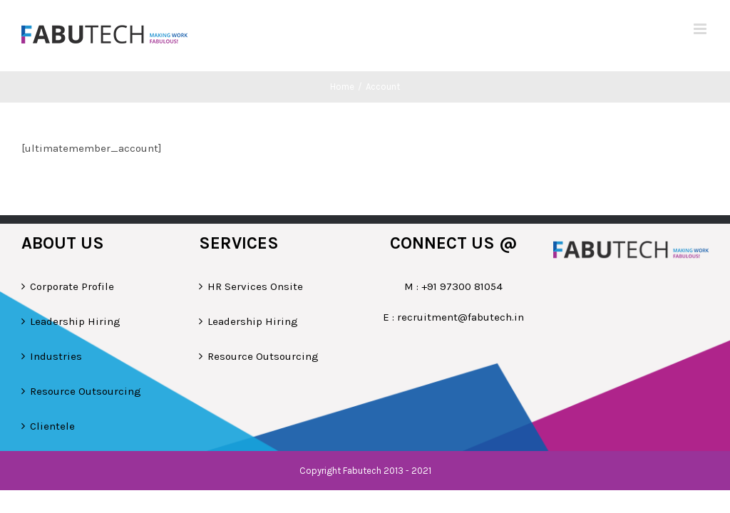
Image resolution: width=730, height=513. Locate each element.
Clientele (52, 426)
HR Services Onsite (255, 286)
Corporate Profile (72, 286)
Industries (56, 356)
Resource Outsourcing (85, 391)
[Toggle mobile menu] (701, 28)
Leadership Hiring (75, 321)
